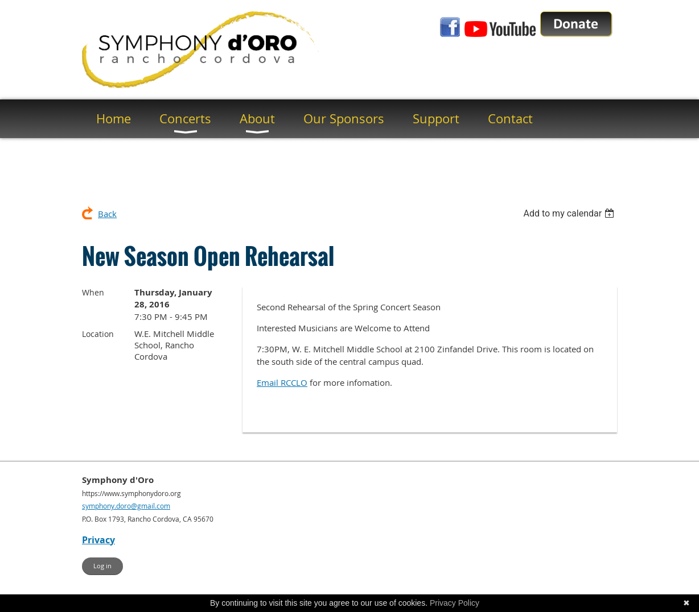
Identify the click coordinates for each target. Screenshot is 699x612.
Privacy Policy (454, 602)
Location (98, 333)
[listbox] (570, 213)
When (93, 292)
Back (107, 213)
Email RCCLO (282, 382)
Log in (102, 565)
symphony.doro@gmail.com (126, 505)
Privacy (98, 540)
